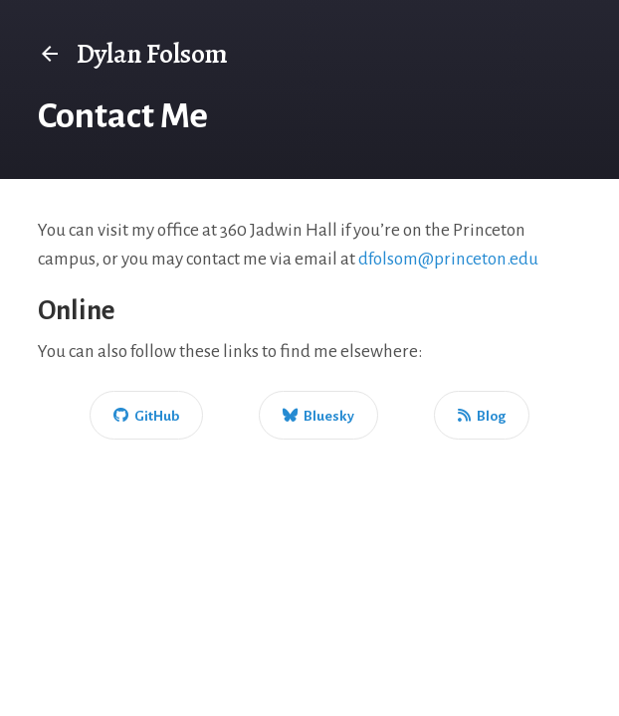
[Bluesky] (318, 415)
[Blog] (481, 415)
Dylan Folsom (133, 54)
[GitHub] (146, 415)
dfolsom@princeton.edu (448, 259)
